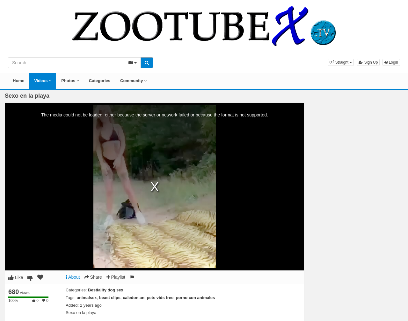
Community (133, 80)
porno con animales (195, 297)
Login (391, 62)
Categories (99, 80)
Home (18, 80)
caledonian (133, 297)
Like (15, 277)
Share (93, 277)
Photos (70, 80)
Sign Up (368, 62)
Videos (42, 80)
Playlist (115, 277)
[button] (341, 62)
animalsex (87, 297)
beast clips (109, 297)
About (73, 277)
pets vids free (160, 297)
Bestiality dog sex (105, 290)
